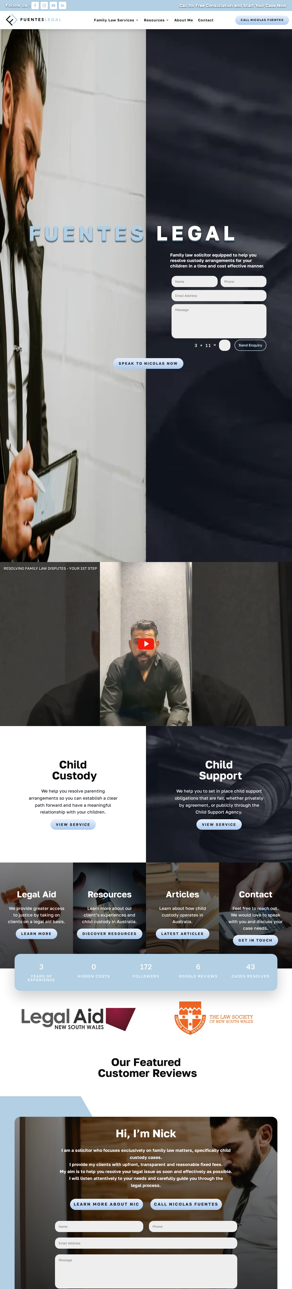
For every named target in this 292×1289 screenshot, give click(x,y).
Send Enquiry (250, 345)
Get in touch (255, 940)
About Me (183, 20)
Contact (206, 20)
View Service (73, 824)
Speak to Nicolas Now (148, 363)
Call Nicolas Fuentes (262, 20)
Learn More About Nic (106, 1204)
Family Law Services (114, 20)
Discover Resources (109, 933)
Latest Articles (182, 933)
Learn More (36, 933)
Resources (154, 20)
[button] (146, 644)
